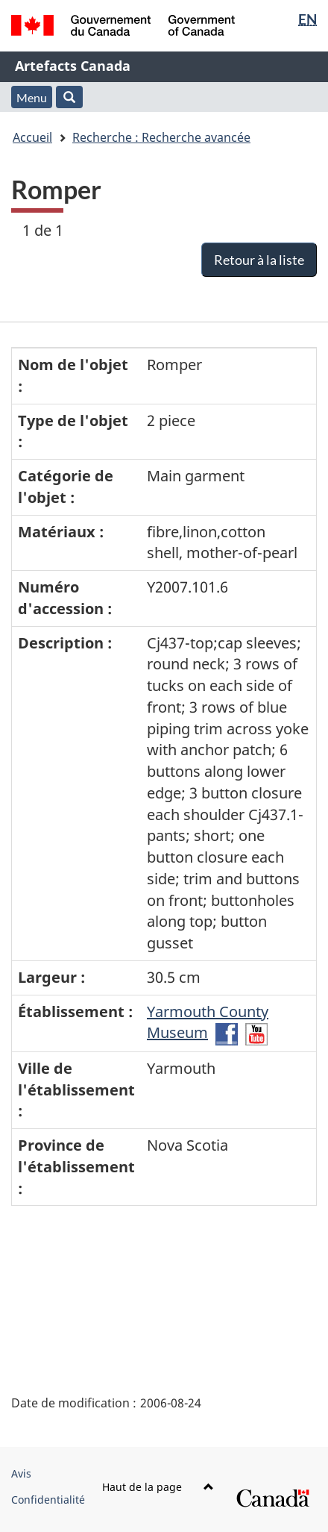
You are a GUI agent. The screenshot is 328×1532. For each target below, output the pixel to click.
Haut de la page (158, 1487)
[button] (69, 97)
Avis (21, 1473)
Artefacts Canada (72, 66)
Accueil (32, 137)
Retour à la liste (259, 259)
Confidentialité (48, 1499)
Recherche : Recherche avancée (161, 137)
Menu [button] (31, 97)
